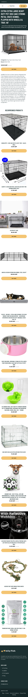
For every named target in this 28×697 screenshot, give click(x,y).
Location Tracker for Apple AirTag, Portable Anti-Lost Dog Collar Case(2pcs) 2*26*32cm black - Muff (14, 542)
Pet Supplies (6, 673)
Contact (7, 693)
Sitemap (14, 694)
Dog (8, 60)
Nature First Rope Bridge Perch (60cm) (14, 586)
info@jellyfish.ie (4, 1)
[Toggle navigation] (2, 6)
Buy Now (14, 69)
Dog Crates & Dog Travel (15, 60)
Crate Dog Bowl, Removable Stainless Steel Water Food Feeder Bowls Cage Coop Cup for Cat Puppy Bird (14, 363)
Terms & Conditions (14, 693)
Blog (4, 675)
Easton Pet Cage (14, 230)
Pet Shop (23, 6)
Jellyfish (5, 670)
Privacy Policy (23, 693)
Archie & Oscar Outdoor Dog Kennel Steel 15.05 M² (14, 272)
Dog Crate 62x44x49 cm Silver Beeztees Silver (14, 452)
